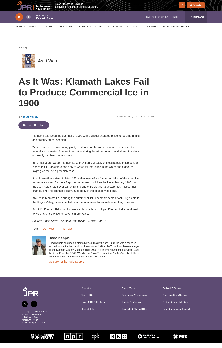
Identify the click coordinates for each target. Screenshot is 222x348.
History (23, 52)
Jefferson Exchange (175, 32)
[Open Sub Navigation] (25, 32)
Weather (152, 32)
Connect (119, 32)
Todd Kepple (30, 122)
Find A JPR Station (172, 293)
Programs (65, 32)
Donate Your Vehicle (131, 307)
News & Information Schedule (177, 314)
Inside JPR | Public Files (93, 307)
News (19, 32)
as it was (67, 234)
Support (101, 32)
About (136, 32)
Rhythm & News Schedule (175, 307)
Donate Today (128, 293)
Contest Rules (88, 314)
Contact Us (86, 293)
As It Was (47, 66)
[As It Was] (28, 66)
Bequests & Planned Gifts (134, 314)
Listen (47, 32)
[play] (19, 22)
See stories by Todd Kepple (66, 267)
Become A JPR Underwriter (135, 300)
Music (33, 32)
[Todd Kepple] (39, 250)
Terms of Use (87, 300)
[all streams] (196, 22)
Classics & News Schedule (175, 300)
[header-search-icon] (183, 8)
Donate (199, 8)
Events (84, 32)
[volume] (28, 22)
